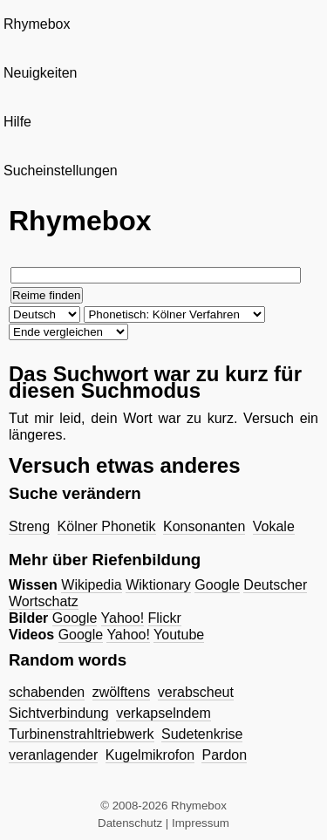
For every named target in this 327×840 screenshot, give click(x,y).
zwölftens (121, 692)
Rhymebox (36, 24)
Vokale (274, 526)
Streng (29, 526)
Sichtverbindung (59, 713)
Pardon (224, 755)
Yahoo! (123, 618)
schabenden (47, 692)
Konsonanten (204, 526)
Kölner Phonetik (107, 526)
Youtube (178, 634)
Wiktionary (158, 584)
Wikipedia (91, 584)
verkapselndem (163, 713)
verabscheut (196, 692)
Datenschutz (130, 823)
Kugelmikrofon (150, 755)
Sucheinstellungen (60, 170)
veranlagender (53, 755)
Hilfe (17, 121)
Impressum (200, 823)
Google (217, 584)
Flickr (164, 618)
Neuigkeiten (40, 72)
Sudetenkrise (201, 734)
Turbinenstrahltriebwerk (81, 734)
